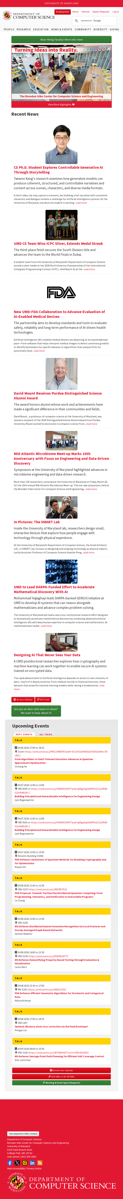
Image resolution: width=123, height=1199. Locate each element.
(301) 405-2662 (28, 1156)
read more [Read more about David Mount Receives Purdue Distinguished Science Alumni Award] (91, 423)
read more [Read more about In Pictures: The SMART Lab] (88, 552)
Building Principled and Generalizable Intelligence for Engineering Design (57, 796)
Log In (116, 11)
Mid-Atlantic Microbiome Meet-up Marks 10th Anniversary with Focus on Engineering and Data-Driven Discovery (61, 458)
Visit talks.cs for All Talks (61, 1076)
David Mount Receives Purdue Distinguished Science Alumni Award (58, 396)
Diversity (100, 29)
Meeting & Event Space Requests (61, 1082)
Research (24, 29)
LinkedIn (32, 1162)
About (75, 11)
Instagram (24, 1162)
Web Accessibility (16, 1168)
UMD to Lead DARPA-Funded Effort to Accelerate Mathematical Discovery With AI (54, 589)
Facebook (9, 1162)
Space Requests (100, 11)
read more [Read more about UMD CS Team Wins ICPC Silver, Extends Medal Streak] (89, 269)
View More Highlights (61, 104)
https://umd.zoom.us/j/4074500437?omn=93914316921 (58, 1052)
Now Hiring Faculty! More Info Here (61, 39)
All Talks (46, 734)
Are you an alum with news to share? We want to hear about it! (36, 711)
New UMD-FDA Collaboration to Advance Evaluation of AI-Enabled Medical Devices (59, 314)
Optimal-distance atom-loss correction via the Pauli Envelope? (51, 1026)
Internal (85, 11)
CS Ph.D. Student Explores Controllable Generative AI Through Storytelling (58, 170)
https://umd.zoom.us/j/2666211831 (47, 989)
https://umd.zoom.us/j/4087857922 (47, 889)
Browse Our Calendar (61, 1070)
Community (83, 29)
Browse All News (23, 699)
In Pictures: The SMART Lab (37, 521)
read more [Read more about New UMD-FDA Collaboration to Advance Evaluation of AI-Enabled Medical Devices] (39, 350)
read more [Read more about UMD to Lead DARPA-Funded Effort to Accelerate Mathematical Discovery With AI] (46, 625)
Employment (62, 12)
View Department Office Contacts (23, 1134)
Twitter (17, 1162)
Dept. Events (25, 734)
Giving (114, 29)
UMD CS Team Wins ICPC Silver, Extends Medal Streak (58, 243)
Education (41, 29)
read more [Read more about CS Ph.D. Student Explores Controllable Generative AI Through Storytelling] (81, 202)
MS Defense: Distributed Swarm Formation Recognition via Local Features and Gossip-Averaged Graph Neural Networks (60, 928)
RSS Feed (43, 699)
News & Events (61, 29)
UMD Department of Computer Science (28, 15)
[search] (94, 20)
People (9, 29)
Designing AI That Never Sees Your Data (47, 654)
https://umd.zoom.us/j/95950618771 (48, 956)
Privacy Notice (34, 1168)
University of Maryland (61, 3)
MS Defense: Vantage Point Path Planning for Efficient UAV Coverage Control (59, 1056)
